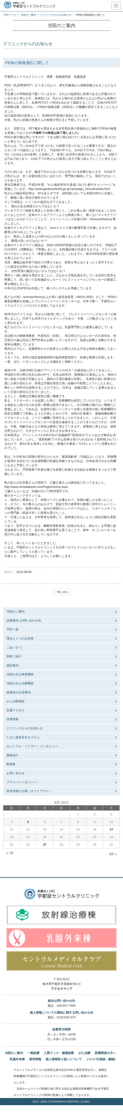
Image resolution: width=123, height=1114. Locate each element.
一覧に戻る (61, 591)
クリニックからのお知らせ (24, 728)
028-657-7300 (66, 1005)
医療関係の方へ (105, 1053)
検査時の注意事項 (18, 692)
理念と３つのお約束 (20, 638)
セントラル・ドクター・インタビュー (32, 746)
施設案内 (12, 665)
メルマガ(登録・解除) (100, 1059)
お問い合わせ (15, 773)
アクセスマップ (61, 988)
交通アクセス (15, 710)
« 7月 (10, 853)
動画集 (11, 764)
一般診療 (33, 1053)
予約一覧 (12, 629)
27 (45, 844)
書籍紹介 (12, 755)
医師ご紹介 (14, 656)
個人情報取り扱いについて (64, 1059)
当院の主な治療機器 (20, 683)
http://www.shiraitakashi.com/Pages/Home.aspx (36, 487)
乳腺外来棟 (17, 1059)
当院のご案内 (15, 611)
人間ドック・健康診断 (59, 1053)
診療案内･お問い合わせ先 (23, 620)
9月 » (113, 854)
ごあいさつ (14, 647)
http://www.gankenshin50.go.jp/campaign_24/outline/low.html (69, 189)
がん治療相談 (15, 701)
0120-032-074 (66, 1017)
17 (111, 829)
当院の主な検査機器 (20, 674)
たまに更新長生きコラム (23, 737)
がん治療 (84, 1053)
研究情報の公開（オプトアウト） (29, 791)
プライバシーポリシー (21, 782)
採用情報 (12, 719)
